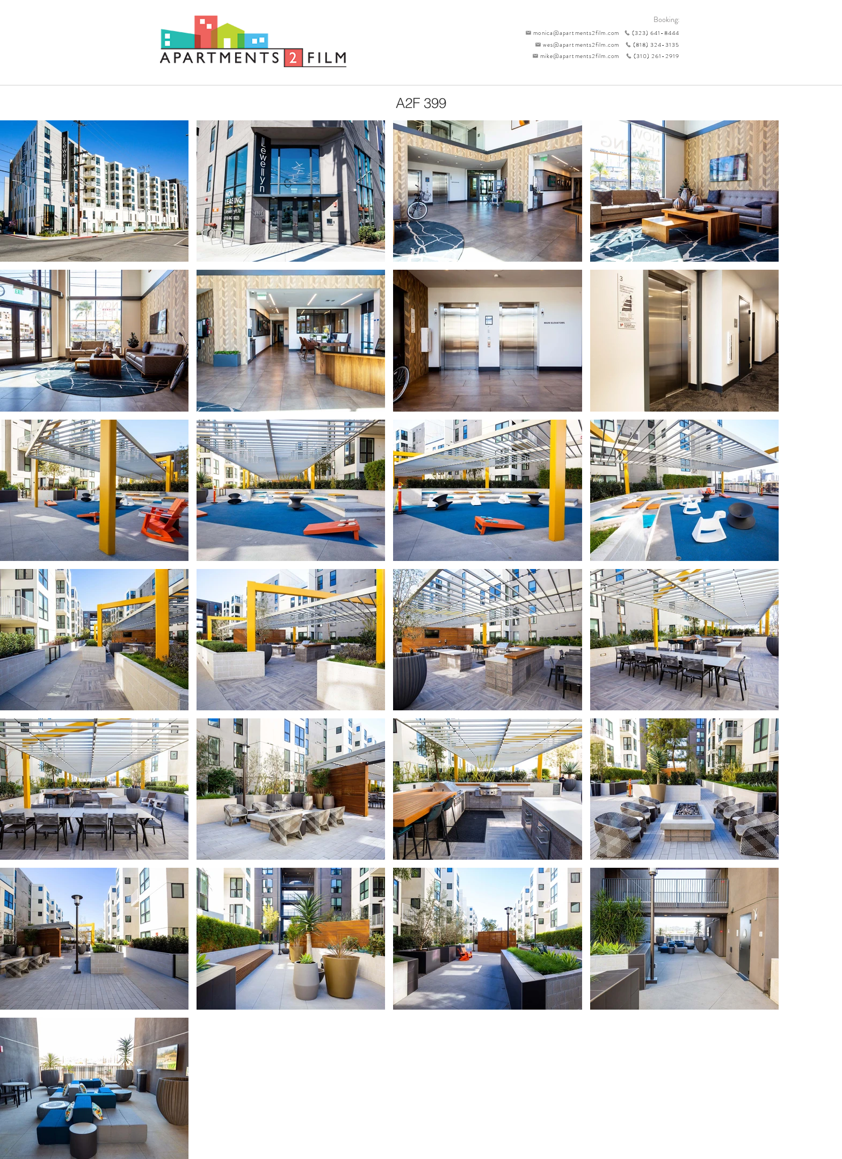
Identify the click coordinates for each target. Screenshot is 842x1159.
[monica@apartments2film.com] (569, 32)
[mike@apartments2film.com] (573, 56)
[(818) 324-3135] (649, 44)
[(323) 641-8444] (649, 32)
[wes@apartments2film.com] (575, 44)
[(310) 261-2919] (649, 56)
